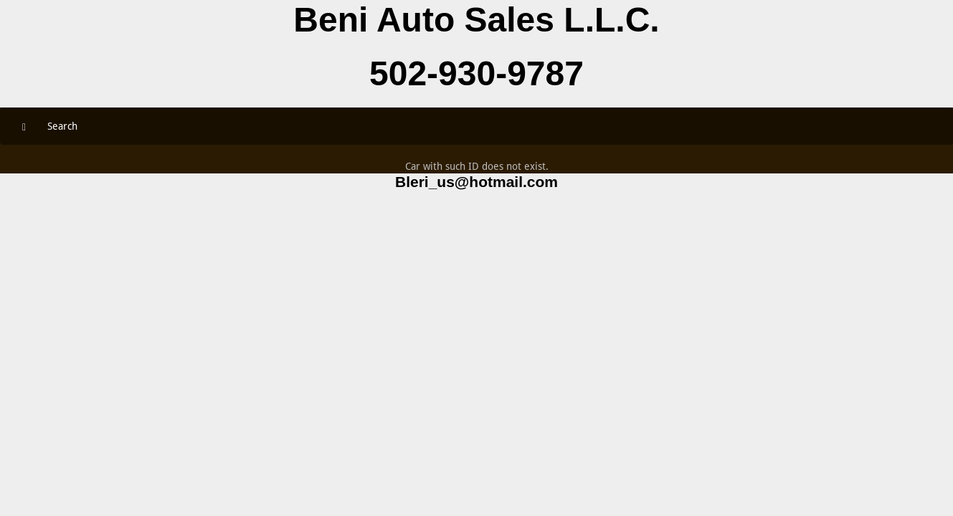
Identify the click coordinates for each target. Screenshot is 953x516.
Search (62, 126)
